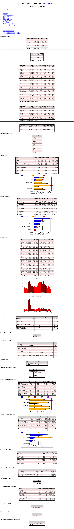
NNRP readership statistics (8, 26)
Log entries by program (7, 9)
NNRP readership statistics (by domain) (10, 27)
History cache (5, 10)
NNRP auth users (6, 28)
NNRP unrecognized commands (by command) (12, 33)
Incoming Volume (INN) (7, 17)
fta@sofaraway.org (26, 527)
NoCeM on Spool (6, 22)
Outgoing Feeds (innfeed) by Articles (10, 24)
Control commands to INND (8, 15)
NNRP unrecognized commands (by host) (11, 32)
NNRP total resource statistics (8, 30)
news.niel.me (46, 3)
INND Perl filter (6, 21)
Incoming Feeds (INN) (7, 16)
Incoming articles (6, 18)
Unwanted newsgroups (7, 20)
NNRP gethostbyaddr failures (8, 31)
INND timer (5, 11)
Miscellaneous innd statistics (8, 23)
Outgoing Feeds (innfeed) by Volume (10, 25)
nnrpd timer (5, 14)
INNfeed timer (5, 13)
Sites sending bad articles (7, 19)
